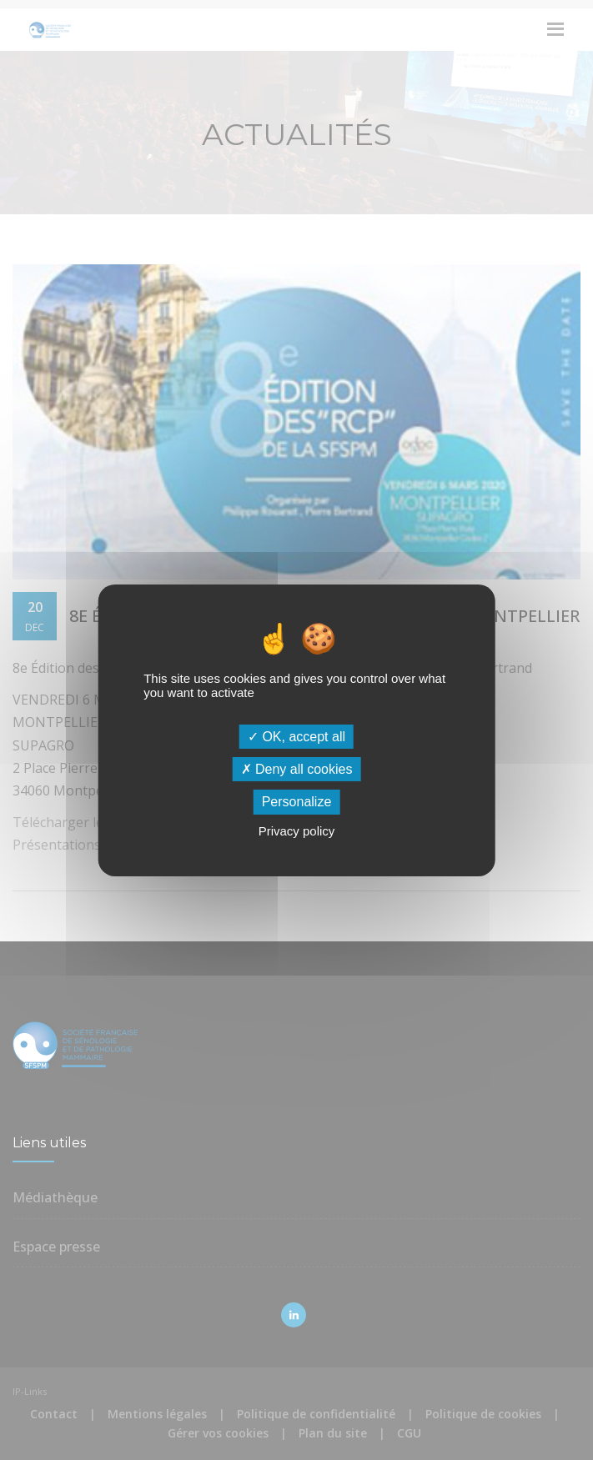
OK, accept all (296, 737)
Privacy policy (297, 831)
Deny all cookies (297, 769)
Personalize (297, 802)
